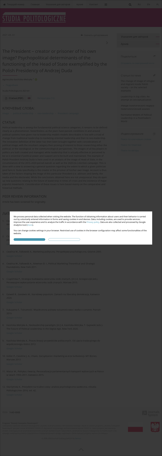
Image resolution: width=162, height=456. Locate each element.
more (29, 225)
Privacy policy (93, 222)
